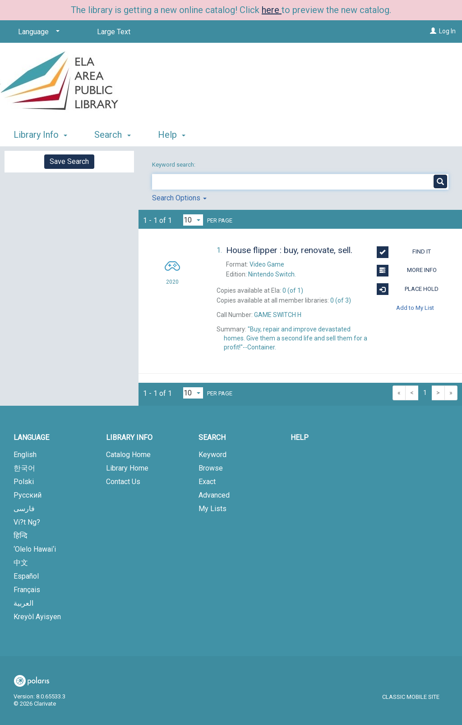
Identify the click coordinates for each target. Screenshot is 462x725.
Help (300, 437)
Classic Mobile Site (410, 696)
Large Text (113, 31)
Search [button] (112, 134)
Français (27, 589)
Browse (211, 468)
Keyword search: (174, 164)
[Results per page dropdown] (193, 220)
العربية (23, 603)
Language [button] (31, 437)
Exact (207, 481)
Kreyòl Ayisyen (37, 616)
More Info (407, 270)
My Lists (212, 508)
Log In (447, 31)
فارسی (24, 508)
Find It (404, 252)
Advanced (214, 495)
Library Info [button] (40, 134)
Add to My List (415, 307)
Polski (24, 481)
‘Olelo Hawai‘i (35, 549)
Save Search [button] (69, 161)
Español (26, 576)
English (25, 454)
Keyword (212, 454)
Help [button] (171, 134)
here (272, 10)
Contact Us (123, 481)
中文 (21, 562)
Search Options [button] (179, 198)
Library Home (127, 468)
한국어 (24, 468)
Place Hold (408, 289)
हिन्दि (21, 535)
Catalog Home (128, 454)
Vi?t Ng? (27, 522)
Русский (28, 495)
